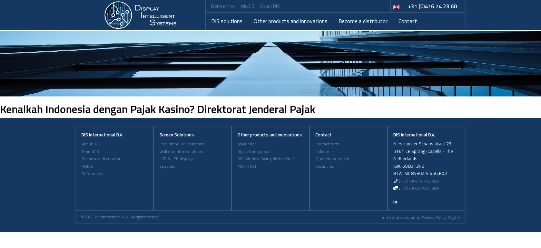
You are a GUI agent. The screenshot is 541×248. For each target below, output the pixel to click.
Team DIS (90, 151)
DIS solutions (227, 21)
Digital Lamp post (253, 151)
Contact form (327, 144)
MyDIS (247, 6)
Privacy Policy (433, 217)
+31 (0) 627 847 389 (420, 188)
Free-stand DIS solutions (181, 144)
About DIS (270, 6)
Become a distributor (362, 21)
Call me (322, 151)
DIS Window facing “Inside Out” (265, 159)
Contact (408, 21)
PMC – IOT (247, 166)
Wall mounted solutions (181, 151)
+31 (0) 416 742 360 (420, 181)
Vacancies (324, 166)
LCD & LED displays (176, 159)
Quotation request (332, 159)
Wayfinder (246, 144)
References (223, 6)
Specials (167, 166)
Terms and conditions (400, 217)
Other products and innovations (290, 21)
